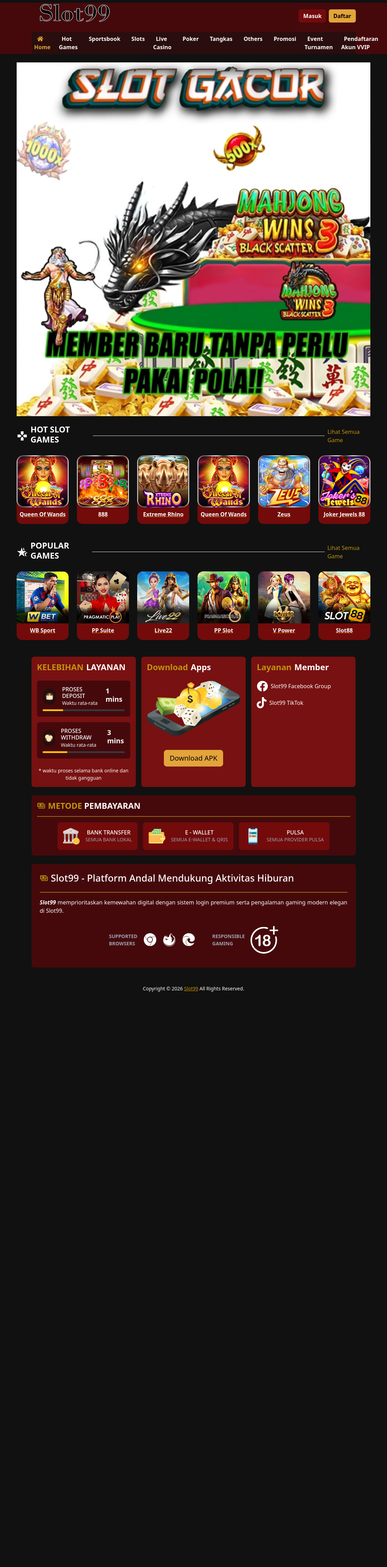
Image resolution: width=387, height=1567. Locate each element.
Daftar (342, 16)
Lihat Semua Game (343, 436)
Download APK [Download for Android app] (194, 758)
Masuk (312, 16)
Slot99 (191, 988)
